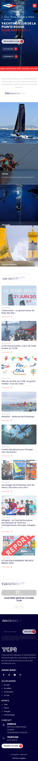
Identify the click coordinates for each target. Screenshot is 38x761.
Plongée (6, 224)
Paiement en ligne (11, 746)
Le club (7, 695)
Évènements (9, 59)
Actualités (8, 52)
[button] (34, 6)
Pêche (5, 173)
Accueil (6, 685)
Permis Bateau (9, 264)
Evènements (8, 692)
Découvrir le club (11, 44)
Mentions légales (19, 758)
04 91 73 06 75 (12, 740)
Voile (4, 141)
